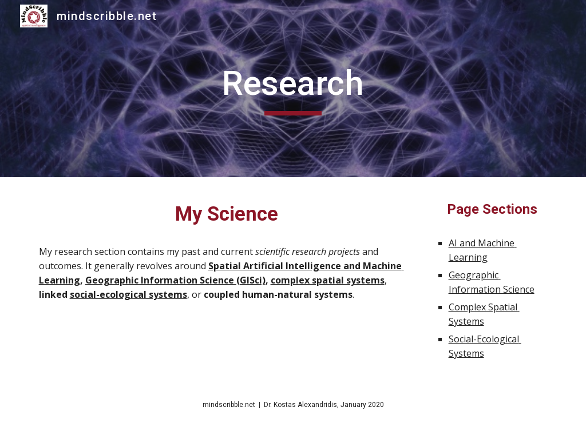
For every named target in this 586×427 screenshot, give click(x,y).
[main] (292, 88)
